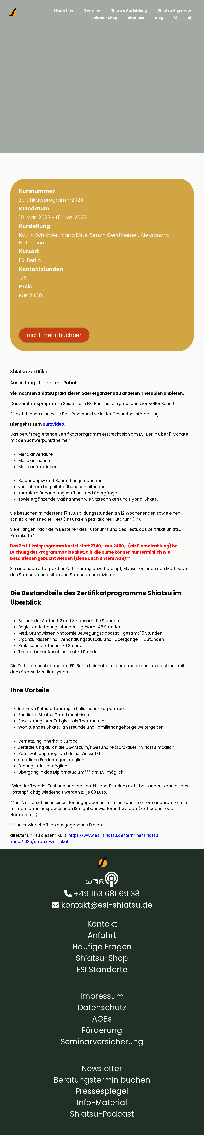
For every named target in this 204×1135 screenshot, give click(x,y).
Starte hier (63, 10)
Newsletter (102, 1068)
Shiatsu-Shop (104, 17)
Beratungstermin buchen (102, 1080)
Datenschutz (102, 1007)
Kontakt (102, 924)
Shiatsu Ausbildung (129, 10)
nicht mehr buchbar (54, 335)
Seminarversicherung (102, 1041)
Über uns (136, 17)
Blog (159, 17)
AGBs (102, 1019)
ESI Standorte (101, 969)
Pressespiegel (102, 1091)
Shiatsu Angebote (174, 10)
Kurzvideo (53, 424)
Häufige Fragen (102, 946)
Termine (92, 10)
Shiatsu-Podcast (102, 1114)
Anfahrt (102, 935)
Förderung (102, 1030)
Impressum (102, 996)
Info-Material (102, 1102)
